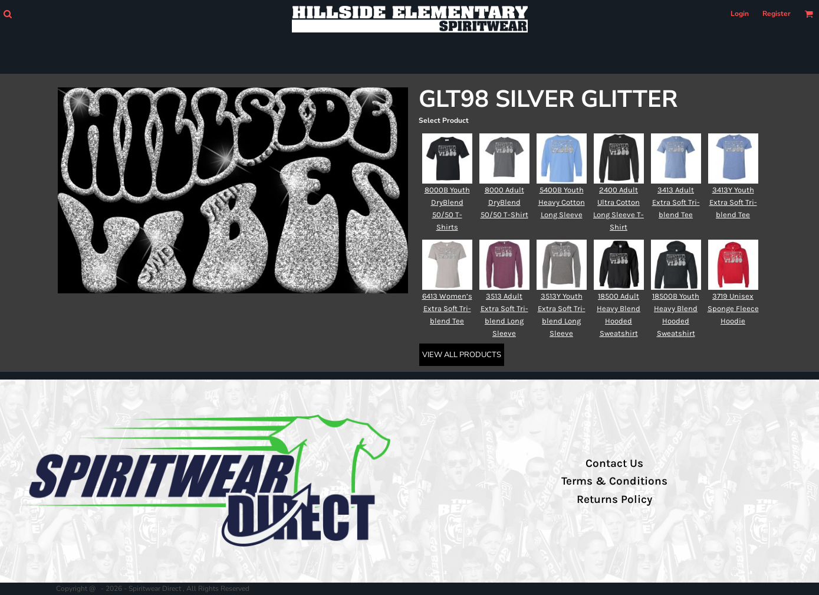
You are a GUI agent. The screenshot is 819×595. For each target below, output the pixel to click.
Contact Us (614, 463)
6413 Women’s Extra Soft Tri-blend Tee (447, 308)
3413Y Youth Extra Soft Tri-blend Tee (733, 202)
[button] (7, 13)
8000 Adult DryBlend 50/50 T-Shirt (504, 202)
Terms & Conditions (614, 481)
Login (740, 13)
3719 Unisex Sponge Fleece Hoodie (733, 308)
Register (776, 13)
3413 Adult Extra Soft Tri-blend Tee (676, 202)
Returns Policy (614, 499)
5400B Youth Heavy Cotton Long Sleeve (561, 202)
